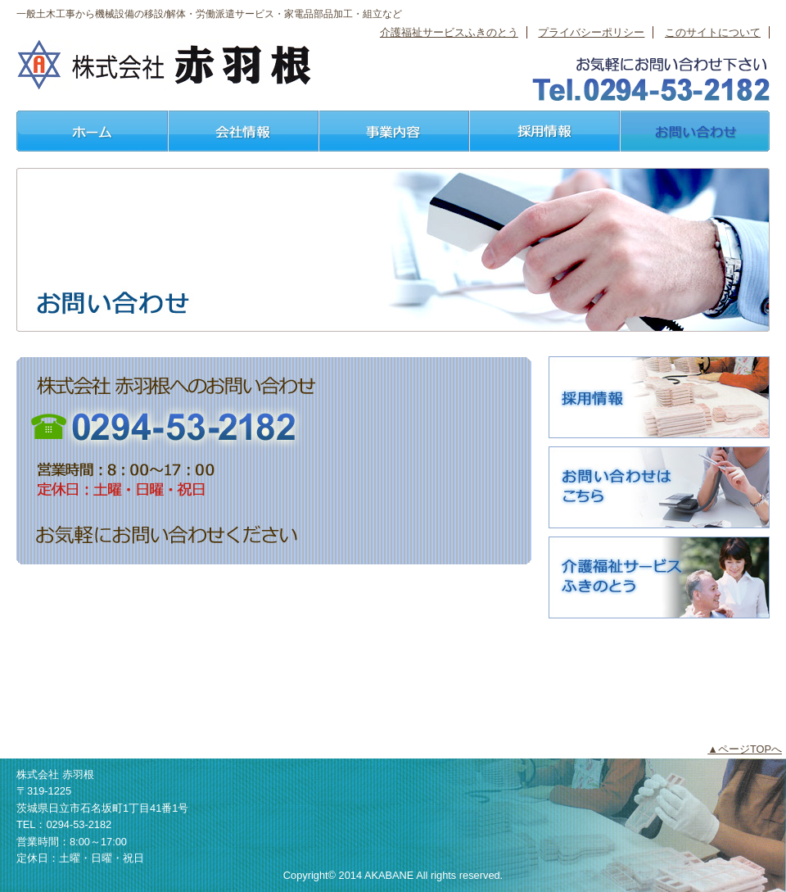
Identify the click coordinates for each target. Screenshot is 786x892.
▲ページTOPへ (744, 749)
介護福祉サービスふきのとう (449, 32)
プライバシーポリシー (591, 32)
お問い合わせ (694, 131)
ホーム (91, 131)
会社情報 (242, 131)
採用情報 (543, 131)
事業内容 (393, 131)
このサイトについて (713, 32)
